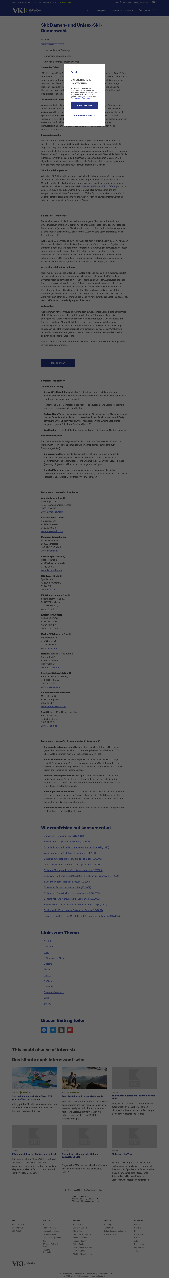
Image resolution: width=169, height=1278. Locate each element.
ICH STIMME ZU (84, 105)
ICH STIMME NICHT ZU (84, 115)
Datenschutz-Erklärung (80, 98)
